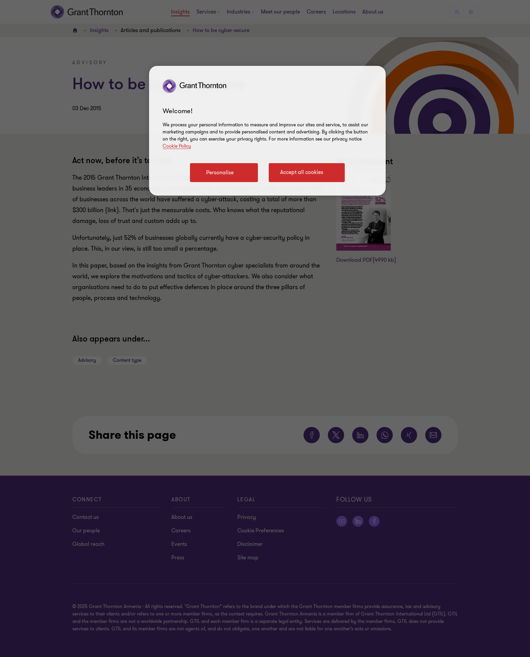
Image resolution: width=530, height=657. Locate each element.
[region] (267, 131)
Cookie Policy (177, 146)
